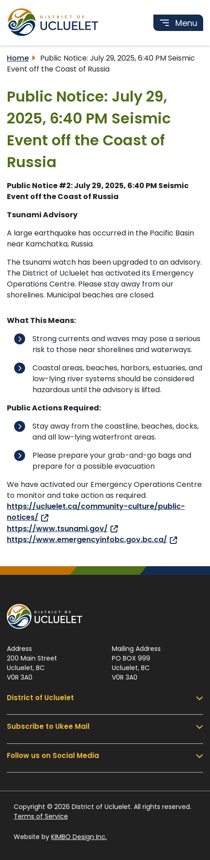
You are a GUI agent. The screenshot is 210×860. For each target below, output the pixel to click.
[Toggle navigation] (178, 23)
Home (18, 58)
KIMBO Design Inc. (79, 836)
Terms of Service (41, 816)
